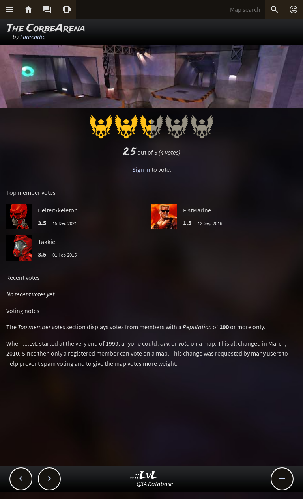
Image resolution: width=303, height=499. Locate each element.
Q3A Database (155, 484)
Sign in (141, 169)
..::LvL (144, 475)
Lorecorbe (33, 37)
